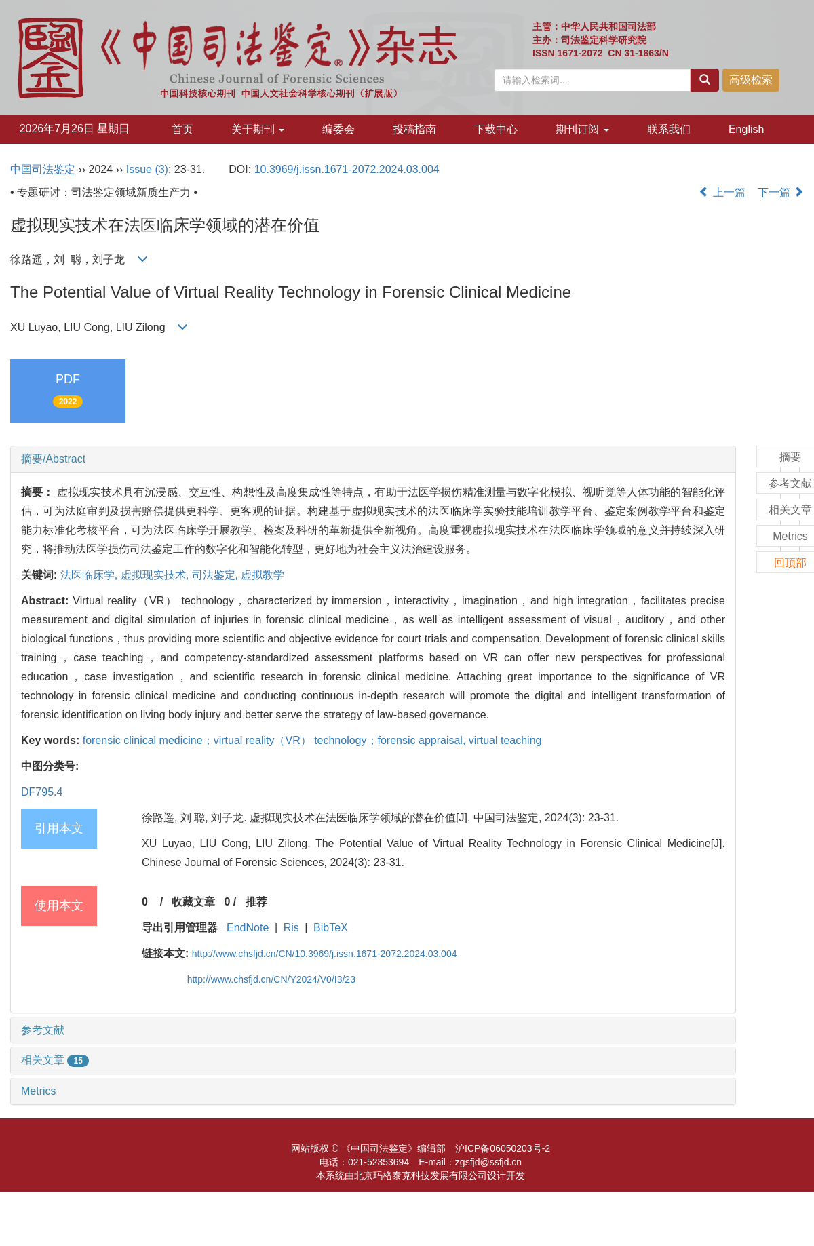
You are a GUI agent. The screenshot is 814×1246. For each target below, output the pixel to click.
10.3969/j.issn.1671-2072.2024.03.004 (347, 169)
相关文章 (55, 1060)
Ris (291, 927)
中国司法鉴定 (42, 169)
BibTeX (330, 927)
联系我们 (669, 129)
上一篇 (722, 192)
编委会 (338, 129)
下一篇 (781, 192)
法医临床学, (90, 575)
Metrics (38, 1091)
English (746, 129)
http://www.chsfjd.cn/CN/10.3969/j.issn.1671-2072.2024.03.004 (324, 953)
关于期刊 (257, 129)
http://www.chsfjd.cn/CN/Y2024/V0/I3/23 (271, 979)
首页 (182, 129)
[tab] (373, 459)
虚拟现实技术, (156, 575)
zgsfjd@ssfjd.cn (488, 1161)
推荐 (256, 902)
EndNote (248, 927)
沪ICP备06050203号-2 (502, 1148)
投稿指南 (414, 129)
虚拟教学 (262, 575)
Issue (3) (147, 169)
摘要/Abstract (53, 459)
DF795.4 (41, 792)
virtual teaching (505, 740)
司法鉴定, (216, 575)
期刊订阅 (582, 129)
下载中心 (496, 129)
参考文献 (42, 1030)
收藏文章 (193, 902)
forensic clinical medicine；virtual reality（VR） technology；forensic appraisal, (276, 740)
